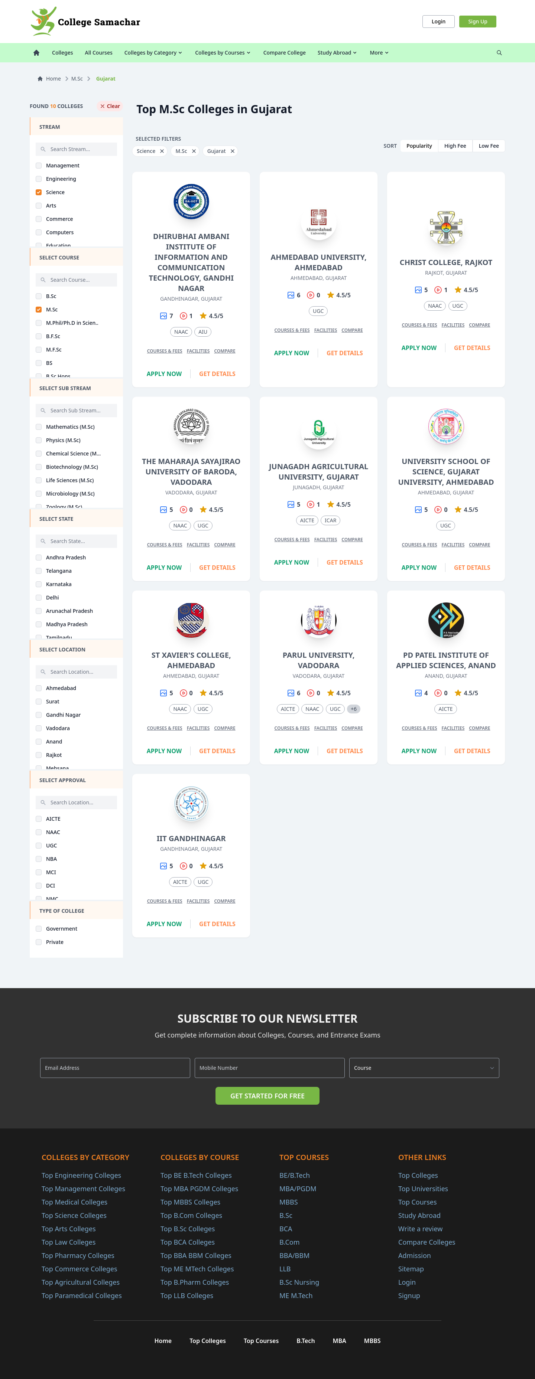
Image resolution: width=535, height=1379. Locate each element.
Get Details (217, 374)
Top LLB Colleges (186, 1295)
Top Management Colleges (83, 1188)
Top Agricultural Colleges (81, 1282)
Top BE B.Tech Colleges (196, 1175)
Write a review (420, 1228)
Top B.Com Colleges (191, 1215)
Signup (409, 1295)
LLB (285, 1268)
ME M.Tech (296, 1295)
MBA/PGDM (298, 1188)
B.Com (289, 1242)
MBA (339, 1341)
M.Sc (77, 78)
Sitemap (411, 1268)
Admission (414, 1255)
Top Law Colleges (68, 1242)
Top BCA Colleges (187, 1242)
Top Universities (423, 1188)
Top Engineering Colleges (81, 1175)
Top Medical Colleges (74, 1201)
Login (438, 21)
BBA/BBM (294, 1255)
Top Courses (417, 1201)
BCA (285, 1228)
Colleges (62, 52)
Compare (224, 351)
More (379, 52)
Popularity (419, 145)
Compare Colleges (426, 1242)
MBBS (288, 1201)
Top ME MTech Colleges (197, 1268)
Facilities (198, 351)
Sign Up (477, 21)
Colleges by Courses (223, 52)
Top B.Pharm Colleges (194, 1282)
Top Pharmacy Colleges (78, 1255)
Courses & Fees (164, 351)
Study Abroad (338, 52)
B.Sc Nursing (299, 1282)
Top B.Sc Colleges (187, 1228)
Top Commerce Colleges (79, 1268)
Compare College (284, 52)
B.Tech (305, 1341)
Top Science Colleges (74, 1215)
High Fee (455, 145)
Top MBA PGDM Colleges (199, 1188)
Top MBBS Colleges (190, 1201)
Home (49, 78)
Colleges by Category (153, 52)
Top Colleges (418, 1175)
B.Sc (285, 1215)
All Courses (99, 52)
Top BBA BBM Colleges (195, 1255)
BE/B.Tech (294, 1175)
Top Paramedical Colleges (82, 1295)
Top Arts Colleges (69, 1228)
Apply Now (164, 374)
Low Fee (489, 145)
